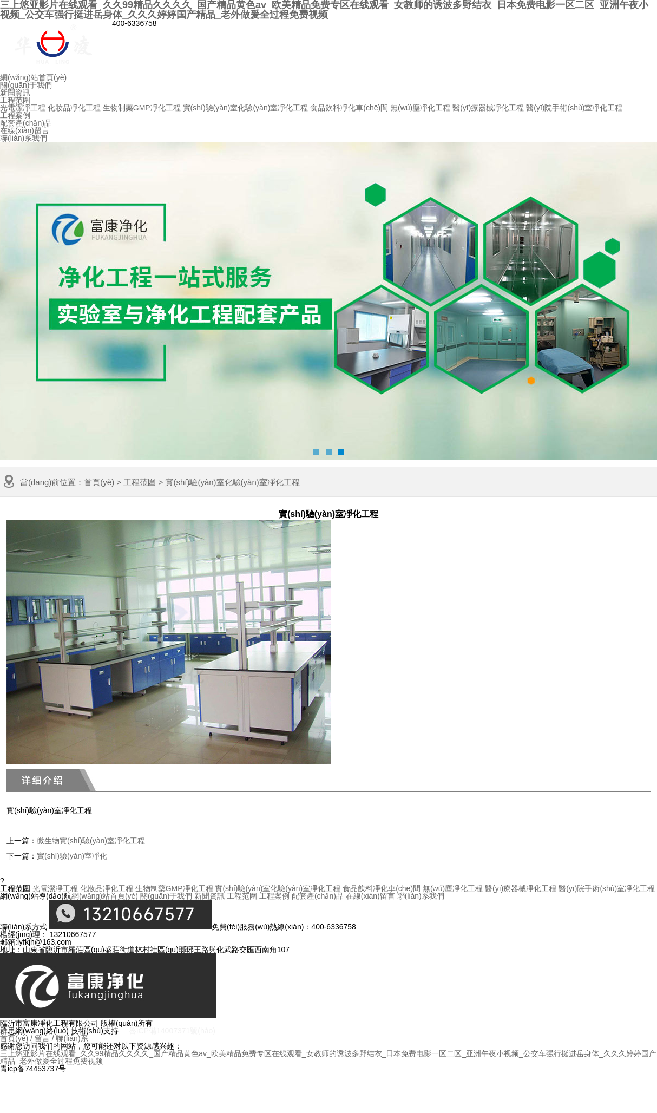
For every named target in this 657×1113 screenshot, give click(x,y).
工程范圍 (15, 100)
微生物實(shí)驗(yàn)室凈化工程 (91, 840)
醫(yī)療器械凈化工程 (488, 107)
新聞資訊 (15, 92)
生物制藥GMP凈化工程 (142, 107)
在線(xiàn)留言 (24, 130)
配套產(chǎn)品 (26, 123)
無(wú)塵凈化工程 (420, 107)
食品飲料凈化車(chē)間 (349, 107)
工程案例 (15, 115)
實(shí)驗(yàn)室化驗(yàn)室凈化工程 (245, 107)
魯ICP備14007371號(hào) (172, 1030)
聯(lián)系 (72, 1038)
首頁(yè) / (16, 1038)
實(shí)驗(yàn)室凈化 (72, 856)
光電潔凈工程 (22, 107)
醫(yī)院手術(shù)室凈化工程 (574, 107)
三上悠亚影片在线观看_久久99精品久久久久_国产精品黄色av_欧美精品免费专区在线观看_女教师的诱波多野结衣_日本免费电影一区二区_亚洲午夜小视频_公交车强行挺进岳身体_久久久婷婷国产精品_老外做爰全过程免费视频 (328, 1057)
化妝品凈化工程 (74, 107)
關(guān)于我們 (26, 85)
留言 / (44, 1038)
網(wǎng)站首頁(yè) (33, 77)
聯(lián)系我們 (23, 138)
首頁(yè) (99, 482)
